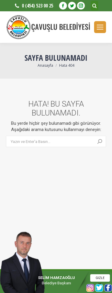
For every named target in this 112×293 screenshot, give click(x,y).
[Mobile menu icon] (100, 27)
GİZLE (100, 279)
